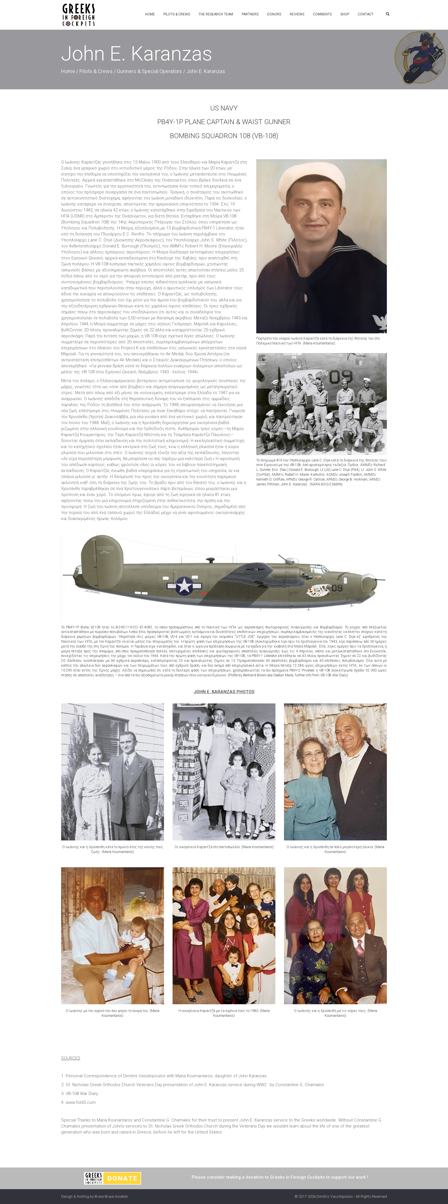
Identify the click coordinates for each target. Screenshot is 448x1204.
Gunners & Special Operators (149, 71)
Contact (365, 14)
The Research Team (216, 14)
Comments (322, 14)
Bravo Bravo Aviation (111, 1196)
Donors (274, 14)
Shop (344, 14)
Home (150, 14)
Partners (250, 14)
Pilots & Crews (176, 14)
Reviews (297, 14)
